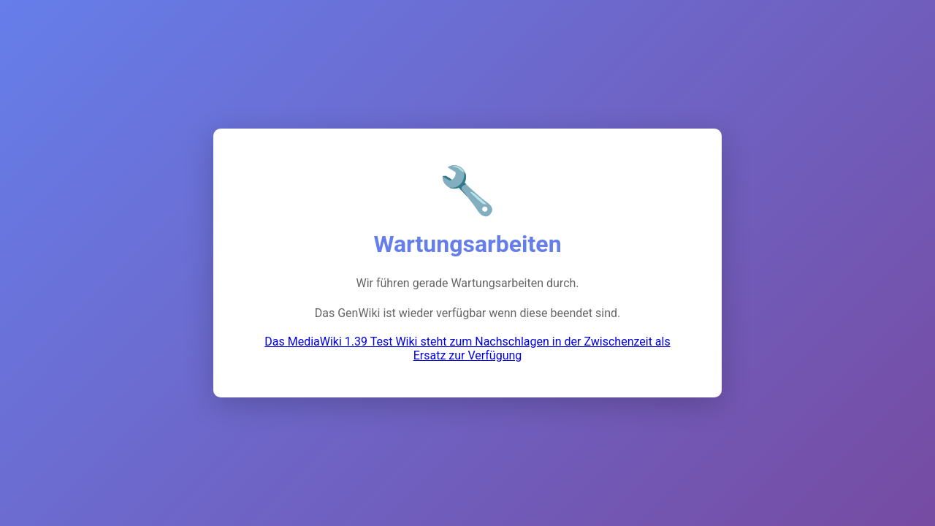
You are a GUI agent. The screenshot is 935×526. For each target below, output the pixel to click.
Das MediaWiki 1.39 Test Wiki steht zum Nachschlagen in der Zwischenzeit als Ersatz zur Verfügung (467, 348)
